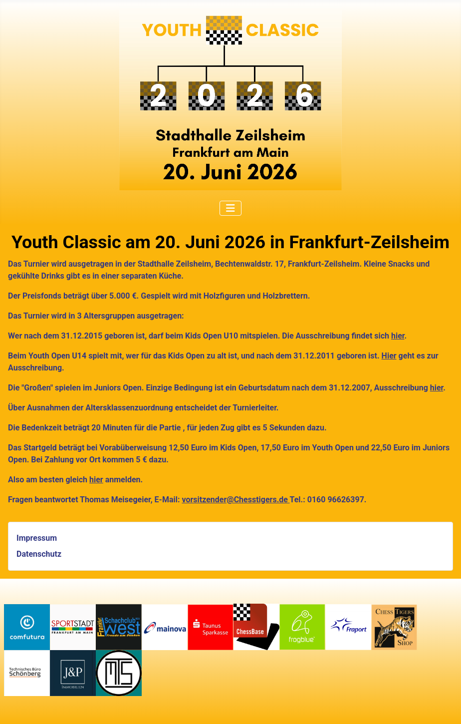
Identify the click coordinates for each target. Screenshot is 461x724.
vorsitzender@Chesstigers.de (235, 499)
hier (397, 336)
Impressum (36, 538)
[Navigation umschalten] (230, 208)
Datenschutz (38, 554)
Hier (389, 356)
